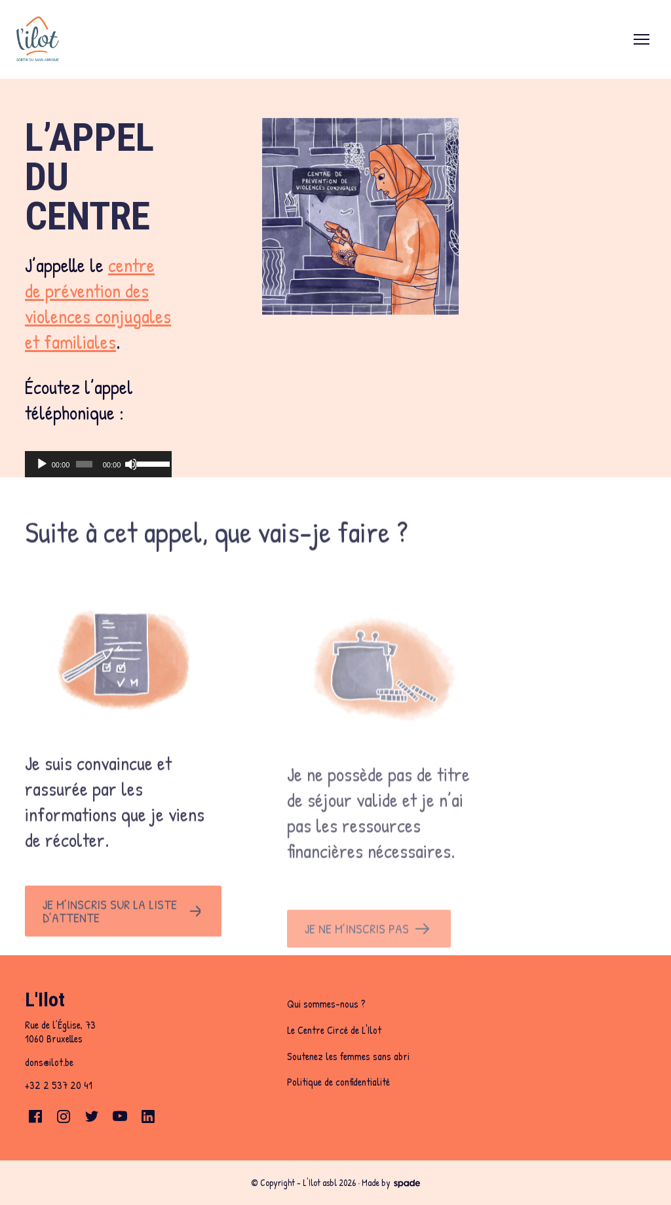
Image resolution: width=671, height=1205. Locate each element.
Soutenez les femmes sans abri (348, 1056)
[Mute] (131, 464)
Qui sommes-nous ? (326, 1004)
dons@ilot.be (49, 1062)
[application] (98, 464)
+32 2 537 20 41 (58, 1085)
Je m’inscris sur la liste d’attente (110, 929)
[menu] (641, 39)
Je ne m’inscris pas (357, 953)
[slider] (84, 464)
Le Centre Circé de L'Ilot (334, 1030)
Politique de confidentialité (338, 1082)
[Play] (41, 464)
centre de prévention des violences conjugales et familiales (98, 303)
